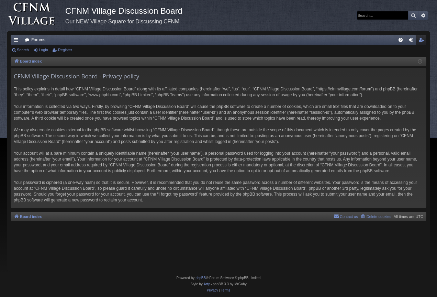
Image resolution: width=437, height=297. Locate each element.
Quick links (17, 41)
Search (23, 50)
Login (43, 50)
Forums (38, 39)
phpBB (200, 278)
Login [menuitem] (412, 41)
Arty (207, 284)
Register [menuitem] (422, 41)
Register (65, 50)
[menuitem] (400, 40)
